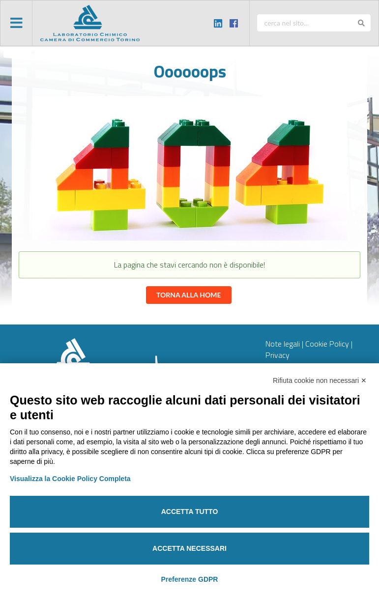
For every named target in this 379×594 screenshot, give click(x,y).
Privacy (277, 355)
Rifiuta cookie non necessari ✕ (320, 380)
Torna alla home (188, 295)
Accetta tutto (189, 511)
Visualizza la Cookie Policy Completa (70, 479)
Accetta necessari (189, 548)
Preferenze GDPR (189, 579)
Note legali (282, 344)
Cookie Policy (327, 344)
